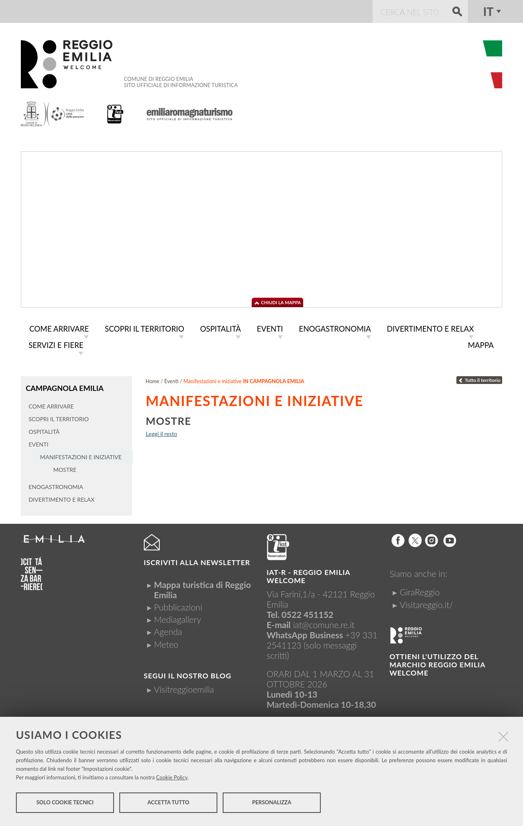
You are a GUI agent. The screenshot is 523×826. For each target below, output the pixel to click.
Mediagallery (177, 619)
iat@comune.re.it (324, 624)
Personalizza (271, 804)
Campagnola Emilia (63, 388)
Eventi (171, 381)
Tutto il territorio (479, 380)
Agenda (168, 631)
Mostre (168, 421)
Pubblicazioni (178, 607)
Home (152, 381)
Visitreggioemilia (184, 689)
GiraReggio (420, 591)
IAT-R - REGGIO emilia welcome (308, 576)
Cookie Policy (172, 779)
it (488, 11)
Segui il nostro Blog (187, 675)
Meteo (166, 643)
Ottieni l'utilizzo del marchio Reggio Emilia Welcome (437, 664)
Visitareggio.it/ (426, 604)
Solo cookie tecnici (65, 804)
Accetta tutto (169, 804)
